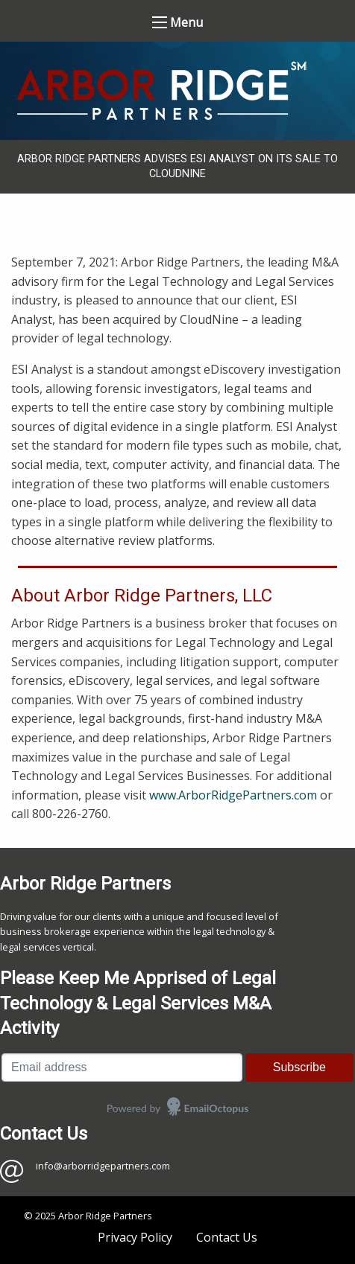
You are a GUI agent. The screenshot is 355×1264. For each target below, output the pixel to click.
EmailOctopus (216, 1108)
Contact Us (226, 1237)
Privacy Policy (135, 1237)
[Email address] (121, 1067)
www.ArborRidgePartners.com (233, 795)
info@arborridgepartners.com (103, 1165)
